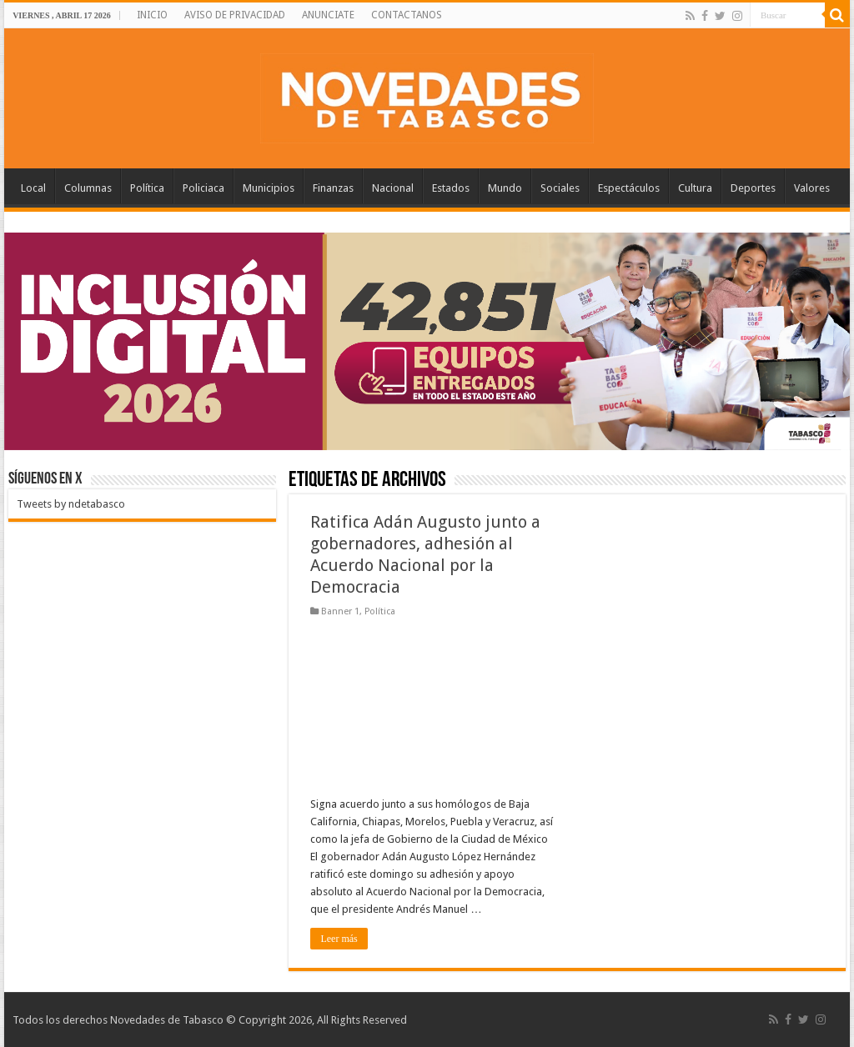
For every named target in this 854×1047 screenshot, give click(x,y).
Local (33, 188)
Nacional (393, 188)
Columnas (88, 188)
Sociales (560, 188)
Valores (812, 188)
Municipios (268, 188)
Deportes (753, 188)
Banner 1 (340, 611)
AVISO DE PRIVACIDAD (234, 15)
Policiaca (203, 188)
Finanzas (333, 188)
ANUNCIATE (328, 15)
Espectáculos (629, 188)
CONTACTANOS (406, 15)
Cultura (695, 188)
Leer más (338, 938)
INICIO (152, 15)
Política (147, 188)
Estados (451, 188)
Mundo (505, 188)
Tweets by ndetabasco (71, 504)
